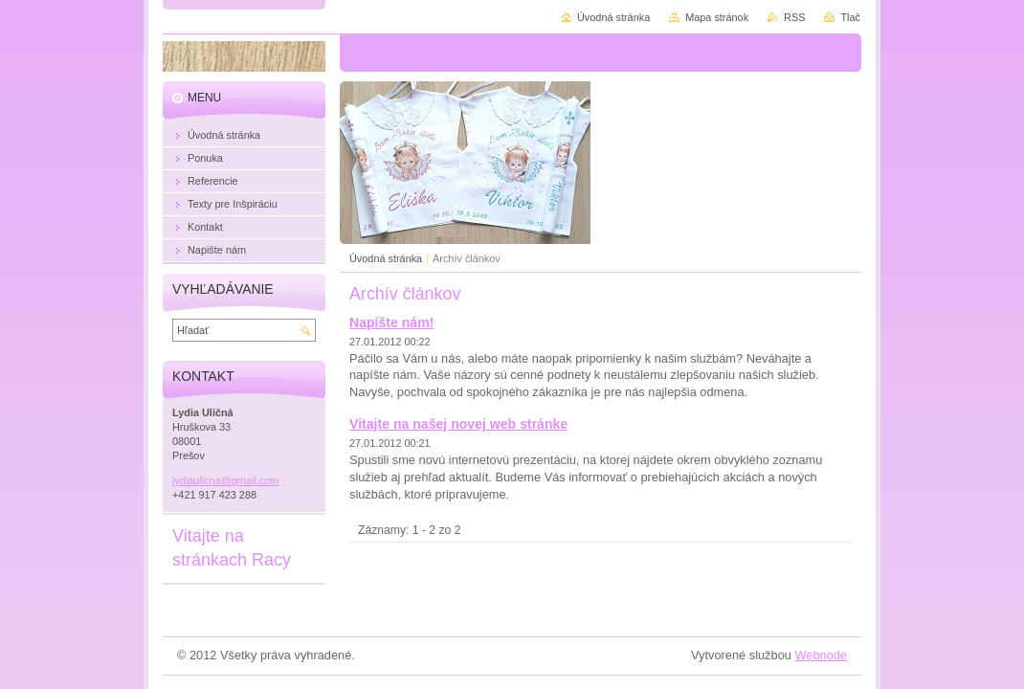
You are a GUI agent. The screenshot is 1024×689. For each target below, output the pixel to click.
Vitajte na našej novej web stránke (458, 424)
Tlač (850, 17)
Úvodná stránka (385, 258)
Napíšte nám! (391, 322)
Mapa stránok (716, 17)
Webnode (820, 655)
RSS (794, 17)
